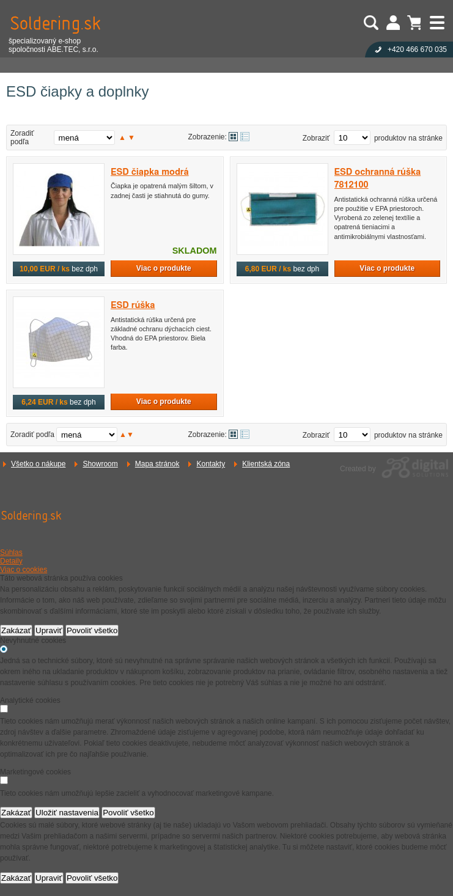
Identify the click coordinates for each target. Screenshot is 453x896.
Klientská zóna (266, 464)
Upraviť (48, 630)
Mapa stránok (157, 464)
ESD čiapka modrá (150, 172)
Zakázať (16, 630)
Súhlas (11, 552)
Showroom (100, 464)
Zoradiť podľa (22, 137)
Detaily (11, 561)
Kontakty (210, 464)
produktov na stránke (408, 138)
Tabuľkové (244, 136)
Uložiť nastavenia (66, 812)
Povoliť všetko (92, 630)
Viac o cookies (23, 569)
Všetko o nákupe (38, 464)
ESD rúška (133, 305)
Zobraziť (316, 138)
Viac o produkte (163, 268)
